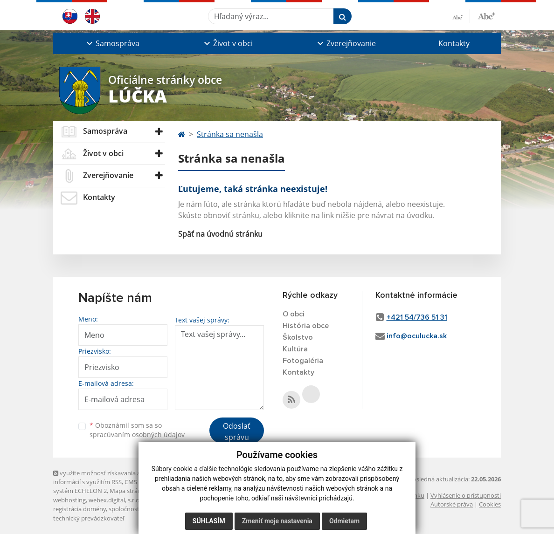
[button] (112, 43)
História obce (306, 325)
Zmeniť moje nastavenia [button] (277, 521)
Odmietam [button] (344, 521)
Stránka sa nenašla (230, 134)
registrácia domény (79, 509)
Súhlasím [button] (209, 521)
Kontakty (454, 43)
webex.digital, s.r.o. (115, 500)
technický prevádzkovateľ (88, 518)
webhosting (69, 500)
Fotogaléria (303, 360)
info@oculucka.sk (417, 336)
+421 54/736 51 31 (417, 317)
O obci (294, 314)
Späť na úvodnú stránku (220, 234)
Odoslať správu (236, 431)
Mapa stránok (129, 490)
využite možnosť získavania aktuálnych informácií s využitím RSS (110, 477)
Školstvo (298, 337)
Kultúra (295, 349)
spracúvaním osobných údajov (137, 434)
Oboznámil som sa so (137, 430)
